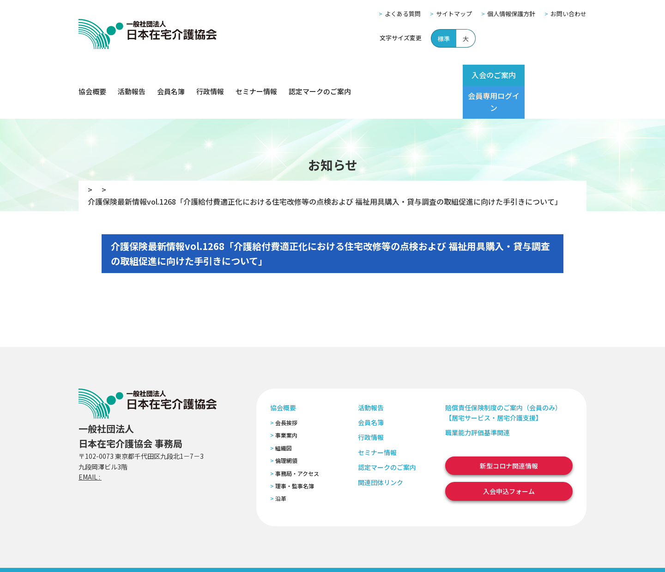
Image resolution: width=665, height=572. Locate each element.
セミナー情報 (256, 75)
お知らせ (127, 156)
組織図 (283, 415)
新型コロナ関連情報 (509, 433)
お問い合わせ (568, 13)
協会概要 (92, 75)
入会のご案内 (476, 74)
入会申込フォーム (509, 458)
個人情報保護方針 (511, 13)
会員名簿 (171, 75)
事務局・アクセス (297, 440)
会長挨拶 (286, 390)
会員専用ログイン (550, 74)
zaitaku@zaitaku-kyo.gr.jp (142, 444)
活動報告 (131, 75)
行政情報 (210, 75)
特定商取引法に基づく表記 (253, 552)
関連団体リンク (380, 449)
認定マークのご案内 (320, 75)
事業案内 (286, 402)
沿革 (280, 465)
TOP (90, 156)
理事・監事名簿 (294, 453)
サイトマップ (454, 13)
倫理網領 (286, 428)
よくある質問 (403, 13)
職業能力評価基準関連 (477, 399)
